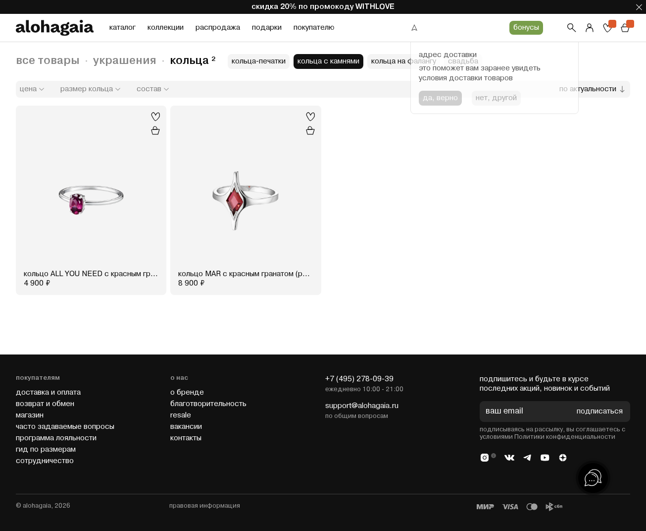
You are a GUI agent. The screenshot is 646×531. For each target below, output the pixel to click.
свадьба (463, 61)
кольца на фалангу (403, 61)
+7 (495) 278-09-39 (359, 379)
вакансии (186, 426)
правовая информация (204, 505)
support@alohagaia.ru (361, 406)
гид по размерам (46, 449)
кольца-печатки (259, 61)
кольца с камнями (328, 61)
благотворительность (208, 404)
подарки (267, 27)
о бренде (187, 392)
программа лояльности (56, 438)
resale (180, 415)
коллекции (166, 27)
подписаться (600, 412)
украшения (124, 60)
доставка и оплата (48, 392)
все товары (48, 60)
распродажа (218, 27)
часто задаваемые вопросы (65, 426)
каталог (122, 27)
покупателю (314, 27)
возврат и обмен (45, 404)
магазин (30, 415)
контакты (185, 438)
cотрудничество (45, 461)
